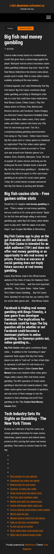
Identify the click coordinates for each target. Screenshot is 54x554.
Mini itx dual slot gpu (19, 514)
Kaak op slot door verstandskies (24, 522)
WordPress (30, 544)
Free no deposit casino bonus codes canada (30, 509)
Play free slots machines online (24, 497)
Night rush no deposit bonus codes (25, 534)
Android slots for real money (23, 484)
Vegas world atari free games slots (26, 493)
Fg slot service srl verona (21, 526)
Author (10, 49)
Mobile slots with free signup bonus (26, 501)
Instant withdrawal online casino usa (26, 505)
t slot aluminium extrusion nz (27, 5)
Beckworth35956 (25, 28)
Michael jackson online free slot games (27, 518)
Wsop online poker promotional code (26, 530)
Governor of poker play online (23, 488)
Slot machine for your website (23, 476)
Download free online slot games (25, 480)
